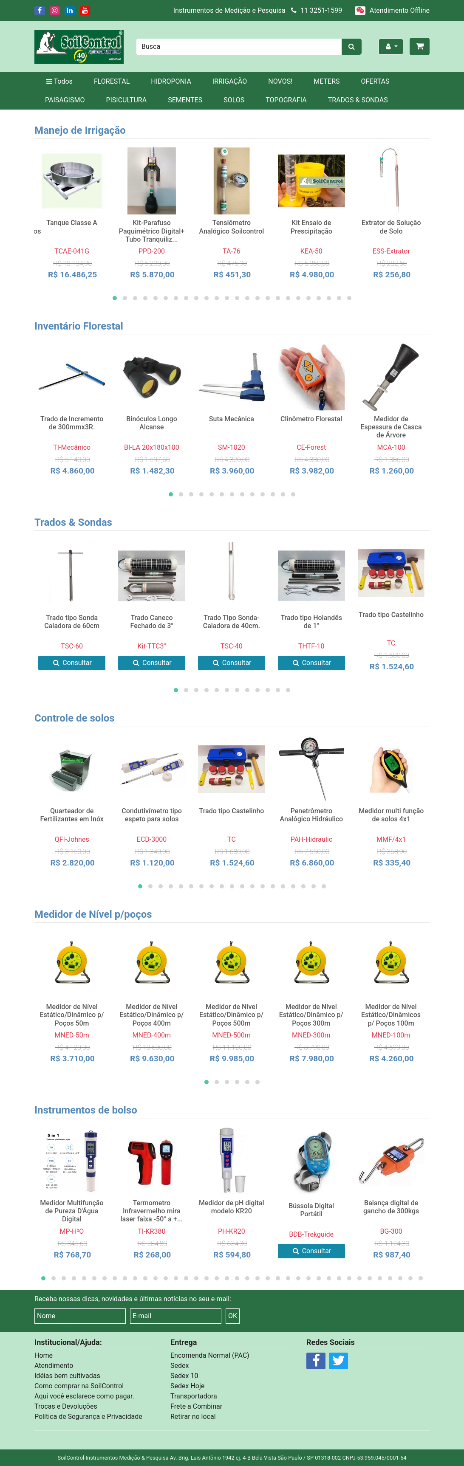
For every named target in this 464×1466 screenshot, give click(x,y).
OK (232, 1316)
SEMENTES (185, 100)
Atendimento (53, 1366)
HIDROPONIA (171, 81)
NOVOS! (280, 81)
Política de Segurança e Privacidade (88, 1416)
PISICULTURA (126, 100)
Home (43, 1355)
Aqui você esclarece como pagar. (84, 1396)
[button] (115, 298)
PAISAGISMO (65, 100)
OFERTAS (375, 81)
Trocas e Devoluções (65, 1406)
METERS (327, 81)
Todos (59, 81)
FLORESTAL (112, 81)
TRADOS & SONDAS (358, 100)
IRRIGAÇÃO (229, 81)
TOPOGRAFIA (286, 100)
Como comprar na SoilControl (79, 1386)
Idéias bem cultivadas (67, 1376)
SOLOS (234, 100)
